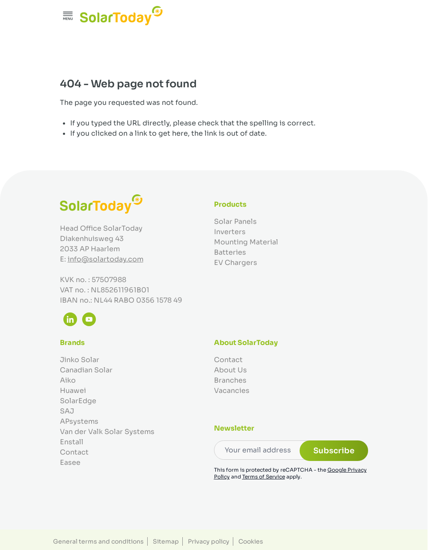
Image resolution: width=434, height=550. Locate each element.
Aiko (68, 380)
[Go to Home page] (121, 15)
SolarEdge (78, 400)
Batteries (230, 252)
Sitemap (166, 541)
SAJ (67, 411)
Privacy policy (208, 541)
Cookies (250, 541)
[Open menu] (68, 16)
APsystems (79, 421)
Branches (230, 380)
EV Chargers (235, 262)
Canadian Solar (86, 370)
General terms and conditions (98, 541)
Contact (74, 452)
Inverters (230, 231)
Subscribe (333, 450)
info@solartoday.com (105, 259)
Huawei (73, 390)
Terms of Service (263, 476)
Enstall (71, 441)
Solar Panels (235, 221)
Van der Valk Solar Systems (107, 431)
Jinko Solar (79, 359)
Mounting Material (246, 242)
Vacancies (232, 390)
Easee (70, 462)
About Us (230, 370)
